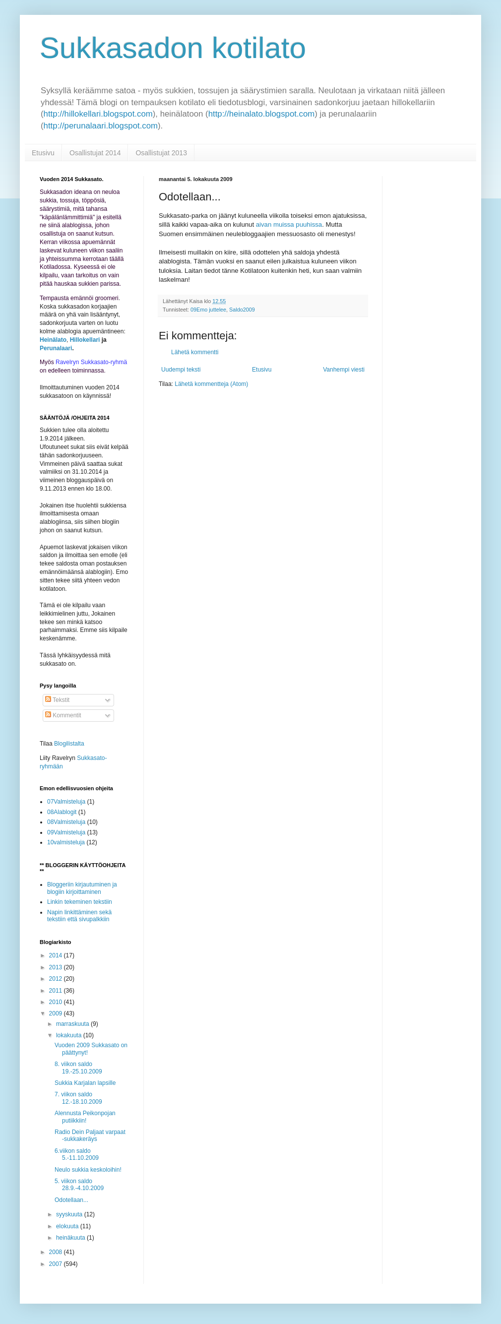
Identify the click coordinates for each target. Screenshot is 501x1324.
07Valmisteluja (66, 801)
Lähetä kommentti (194, 352)
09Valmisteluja (66, 832)
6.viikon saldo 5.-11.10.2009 (77, 1154)
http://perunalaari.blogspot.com (101, 125)
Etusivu (43, 153)
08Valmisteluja (66, 822)
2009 (56, 1013)
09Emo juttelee (208, 310)
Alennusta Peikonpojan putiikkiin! (85, 1117)
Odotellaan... (71, 1200)
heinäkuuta (71, 1237)
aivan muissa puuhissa (289, 224)
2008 (56, 1252)
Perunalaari (56, 348)
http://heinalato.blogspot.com (261, 114)
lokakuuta (69, 1035)
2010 (56, 1002)
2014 (56, 955)
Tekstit (57, 699)
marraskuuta (73, 1023)
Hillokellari (85, 339)
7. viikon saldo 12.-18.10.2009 (78, 1098)
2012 (56, 978)
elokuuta (68, 1226)
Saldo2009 (242, 310)
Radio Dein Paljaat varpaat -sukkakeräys (90, 1135)
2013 (56, 967)
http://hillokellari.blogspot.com (98, 114)
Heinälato (53, 339)
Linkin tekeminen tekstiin (79, 901)
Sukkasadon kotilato (173, 47)
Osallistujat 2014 (95, 153)
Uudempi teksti (180, 369)
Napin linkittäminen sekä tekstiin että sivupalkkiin (79, 916)
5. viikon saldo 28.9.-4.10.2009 (79, 1185)
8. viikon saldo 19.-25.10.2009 (78, 1067)
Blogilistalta (69, 743)
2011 (56, 990)
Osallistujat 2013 (161, 153)
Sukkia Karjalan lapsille (85, 1082)
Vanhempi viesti (344, 369)
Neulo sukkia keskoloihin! (88, 1169)
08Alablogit (61, 812)
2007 (56, 1264)
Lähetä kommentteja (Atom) (211, 383)
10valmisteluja (66, 842)
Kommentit (63, 715)
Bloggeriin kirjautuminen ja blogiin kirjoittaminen (82, 888)
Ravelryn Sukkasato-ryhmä (91, 362)
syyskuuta (70, 1214)
